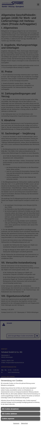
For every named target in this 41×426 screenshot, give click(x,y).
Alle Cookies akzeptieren (10, 409)
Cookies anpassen (8, 418)
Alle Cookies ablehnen (9, 414)
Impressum (16, 423)
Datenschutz (24, 423)
